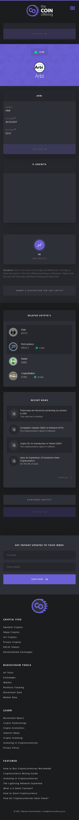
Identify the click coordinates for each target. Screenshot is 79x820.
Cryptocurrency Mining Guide (20, 773)
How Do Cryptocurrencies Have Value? (26, 798)
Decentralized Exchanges (17, 652)
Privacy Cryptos (12, 642)
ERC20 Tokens (11, 647)
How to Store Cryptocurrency (20, 793)
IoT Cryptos (10, 637)
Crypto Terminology (15, 723)
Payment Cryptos (13, 627)
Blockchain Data (12, 692)
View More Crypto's (39, 500)
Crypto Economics (13, 728)
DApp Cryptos (11, 632)
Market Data (10, 697)
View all (65, 477)
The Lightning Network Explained (22, 783)
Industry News (11, 733)
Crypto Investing (13, 738)
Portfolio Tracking (13, 687)
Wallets (7, 682)
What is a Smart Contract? (18, 788)
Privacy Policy (11, 748)
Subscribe (39, 579)
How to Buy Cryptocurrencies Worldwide (27, 768)
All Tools (8, 672)
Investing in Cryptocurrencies (20, 743)
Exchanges (9, 677)
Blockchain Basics (13, 718)
